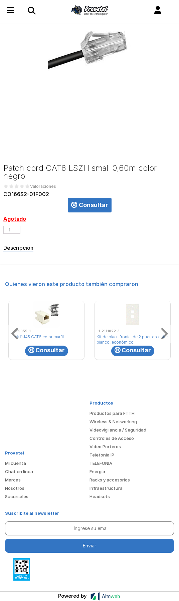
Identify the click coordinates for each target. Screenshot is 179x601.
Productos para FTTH (112, 413)
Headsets (100, 496)
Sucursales (16, 496)
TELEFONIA (101, 463)
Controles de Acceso (112, 438)
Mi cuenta (15, 463)
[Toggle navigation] (31, 10)
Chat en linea (19, 471)
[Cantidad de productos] (11, 230)
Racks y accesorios (110, 479)
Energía (97, 471)
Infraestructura (106, 488)
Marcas (13, 479)
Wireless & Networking (113, 421)
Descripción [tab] (18, 247)
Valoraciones (43, 186)
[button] (157, 10)
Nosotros (14, 488)
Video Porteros (105, 446)
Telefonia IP (102, 454)
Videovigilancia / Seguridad (118, 430)
